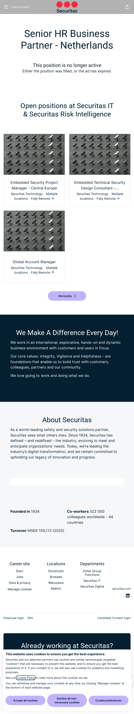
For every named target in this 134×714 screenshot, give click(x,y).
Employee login (13, 618)
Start (19, 571)
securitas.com (121, 588)
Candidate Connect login (114, 618)
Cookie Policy (26, 677)
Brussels (56, 577)
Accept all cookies (25, 700)
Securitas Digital (92, 586)
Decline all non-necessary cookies (67, 700)
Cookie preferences (108, 700)
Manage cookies (20, 589)
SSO (30, 618)
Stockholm (56, 571)
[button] (127, 7)
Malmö (56, 588)
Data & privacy (20, 583)
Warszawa (56, 583)
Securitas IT (92, 581)
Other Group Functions (92, 573)
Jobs (19, 577)
